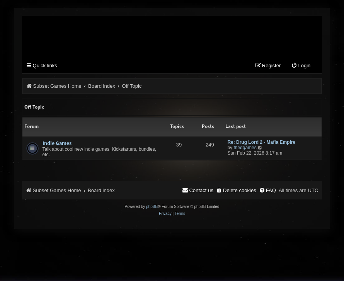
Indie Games (57, 143)
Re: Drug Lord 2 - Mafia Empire (261, 142)
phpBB (152, 206)
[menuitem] (300, 66)
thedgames (244, 147)
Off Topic (34, 107)
